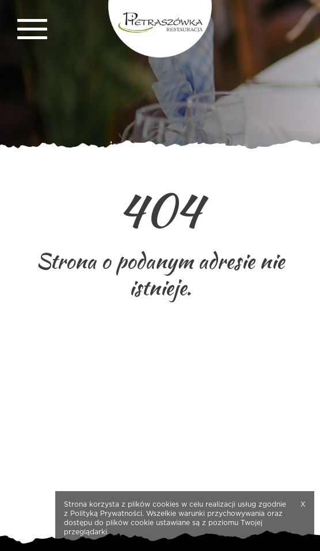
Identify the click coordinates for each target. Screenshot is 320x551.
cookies (166, 504)
